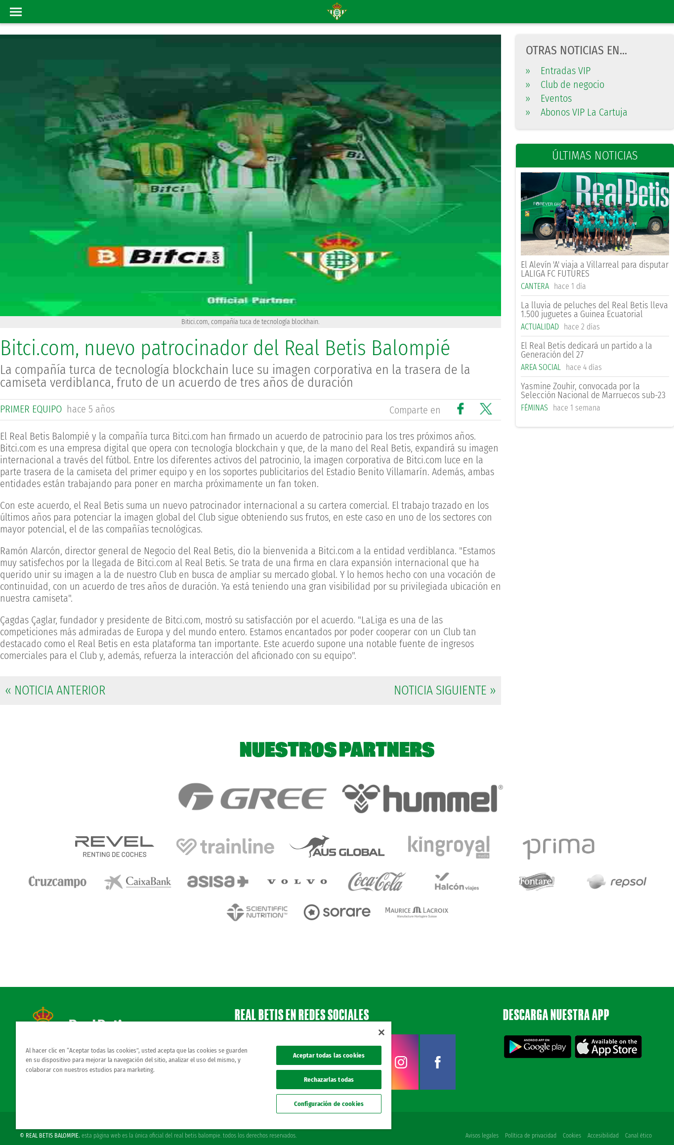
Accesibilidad (602, 1121)
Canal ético (638, 1121)
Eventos (549, 98)
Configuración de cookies (329, 1103)
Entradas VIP (558, 71)
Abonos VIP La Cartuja (577, 112)
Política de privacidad (529, 1121)
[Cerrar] (381, 1032)
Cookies (571, 1121)
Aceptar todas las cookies (329, 1055)
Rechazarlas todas (329, 1079)
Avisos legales (480, 1121)
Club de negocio (565, 84)
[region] (203, 1075)
